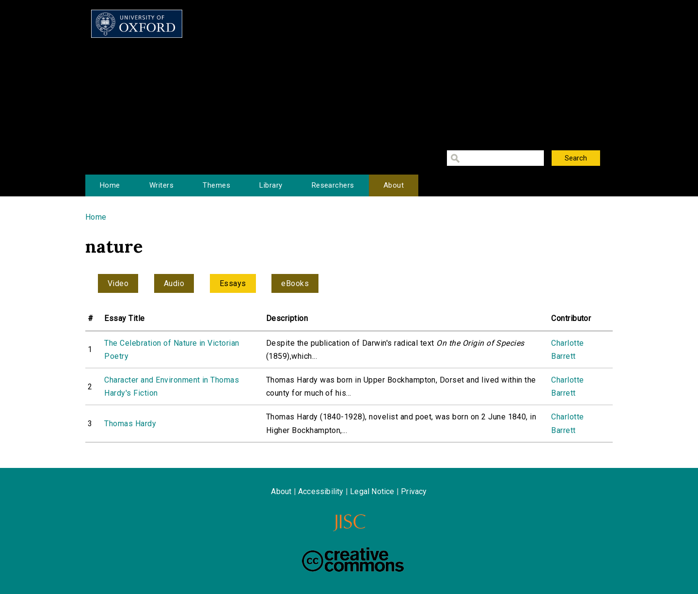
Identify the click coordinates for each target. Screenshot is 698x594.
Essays (233, 283)
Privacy (414, 491)
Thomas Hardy (130, 423)
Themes (216, 185)
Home (110, 185)
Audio (174, 283)
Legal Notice (372, 491)
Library (270, 185)
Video (118, 283)
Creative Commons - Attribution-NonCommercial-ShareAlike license (353, 559)
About (393, 185)
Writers (161, 185)
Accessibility (321, 491)
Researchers (333, 185)
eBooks (295, 283)
